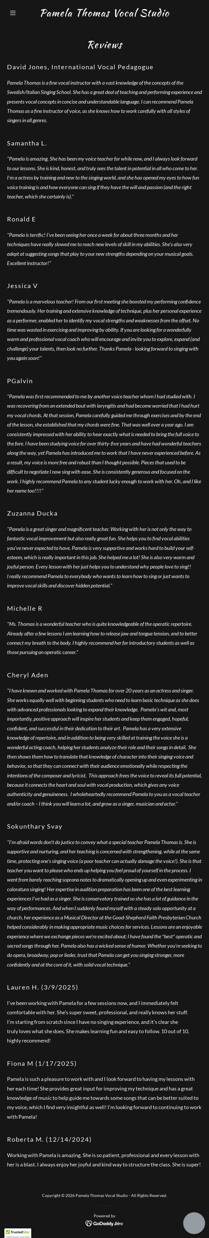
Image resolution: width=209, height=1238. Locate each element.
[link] (104, 14)
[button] (21, 13)
